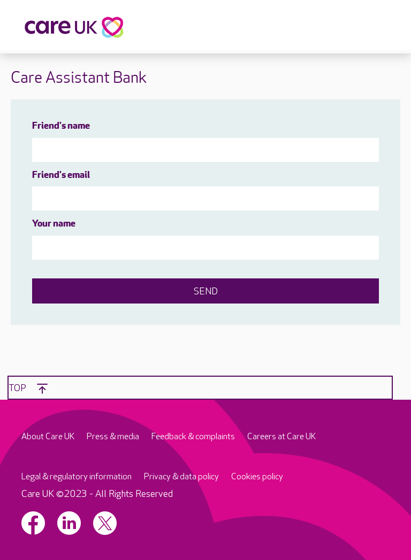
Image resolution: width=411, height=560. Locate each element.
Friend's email (61, 175)
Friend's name (61, 126)
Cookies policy (257, 477)
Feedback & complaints (193, 437)
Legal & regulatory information (76, 477)
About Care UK (47, 437)
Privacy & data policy (181, 477)
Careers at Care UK (281, 437)
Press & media (113, 437)
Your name (53, 224)
